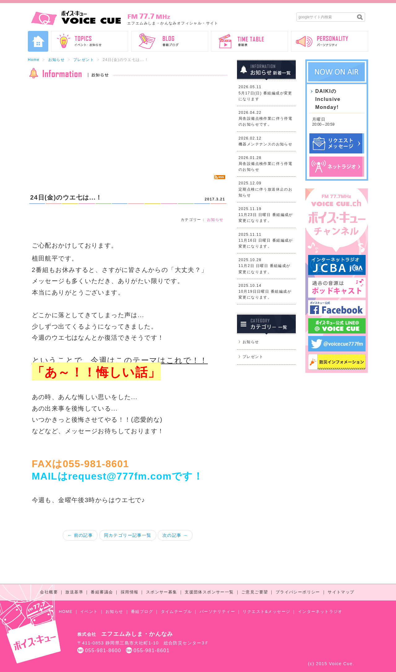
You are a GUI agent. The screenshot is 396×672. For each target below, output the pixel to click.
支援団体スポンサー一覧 (209, 592)
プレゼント (83, 60)
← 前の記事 (80, 535)
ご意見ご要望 (254, 592)
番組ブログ (142, 611)
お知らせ (56, 60)
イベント (89, 611)
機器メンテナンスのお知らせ (265, 144)
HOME (66, 611)
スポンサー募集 (161, 592)
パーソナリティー (217, 611)
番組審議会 (102, 592)
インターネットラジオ (320, 611)
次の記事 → (175, 535)
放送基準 (74, 592)
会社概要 (49, 592)
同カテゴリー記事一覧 (128, 535)
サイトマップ (341, 592)
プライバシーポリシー (298, 592)
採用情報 (130, 592)
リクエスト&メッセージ (266, 611)
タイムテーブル (176, 611)
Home (34, 60)
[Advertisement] (127, 127)
